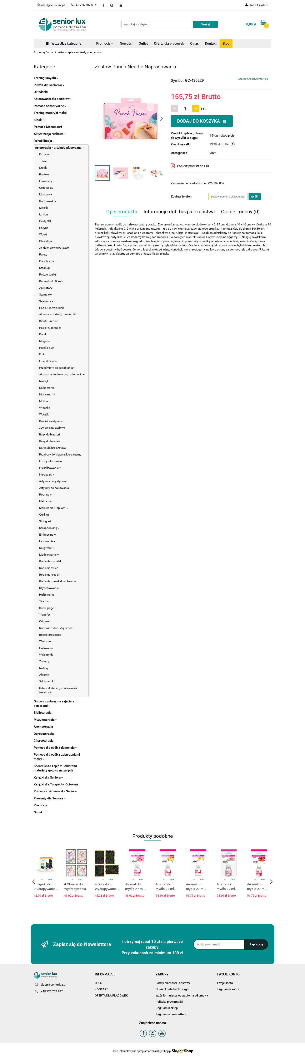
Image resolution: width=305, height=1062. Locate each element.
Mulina (43, 401)
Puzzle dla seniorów (49, 85)
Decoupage (47, 608)
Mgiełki (43, 207)
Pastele (44, 174)
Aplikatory (45, 287)
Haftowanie (46, 594)
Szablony (46, 301)
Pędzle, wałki (47, 274)
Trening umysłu (46, 78)
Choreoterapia (44, 740)
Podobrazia (46, 261)
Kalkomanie (46, 387)
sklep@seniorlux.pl (53, 984)
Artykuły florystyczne (52, 481)
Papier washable (50, 327)
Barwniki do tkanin (51, 281)
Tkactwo (44, 601)
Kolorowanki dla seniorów (53, 99)
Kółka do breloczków (52, 447)
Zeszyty (44, 661)
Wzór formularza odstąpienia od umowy (182, 995)
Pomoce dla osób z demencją (55, 748)
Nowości (126, 43)
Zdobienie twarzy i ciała (54, 247)
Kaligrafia (46, 548)
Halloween (46, 648)
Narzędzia (47, 474)
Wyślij (255, 196)
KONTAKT (101, 989)
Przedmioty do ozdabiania (57, 367)
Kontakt (210, 43)
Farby (44, 154)
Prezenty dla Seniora (49, 798)
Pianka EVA (46, 347)
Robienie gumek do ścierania (57, 581)
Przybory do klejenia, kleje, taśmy (60, 454)
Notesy (43, 668)
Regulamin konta (228, 989)
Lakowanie (47, 541)
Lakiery (44, 214)
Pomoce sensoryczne (50, 106)
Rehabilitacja (44, 141)
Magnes (44, 341)
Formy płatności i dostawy (173, 983)
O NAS (99, 983)
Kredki (43, 167)
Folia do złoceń (49, 361)
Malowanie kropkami (53, 508)
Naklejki (44, 381)
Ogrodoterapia (44, 734)
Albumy (44, 674)
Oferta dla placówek (169, 43)
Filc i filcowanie (50, 467)
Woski (43, 234)
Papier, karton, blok (51, 308)
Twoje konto (225, 983)
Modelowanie (49, 554)
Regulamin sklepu (167, 1008)
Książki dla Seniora (48, 777)
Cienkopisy (46, 187)
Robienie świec (48, 568)
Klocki (39, 120)
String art (45, 521)
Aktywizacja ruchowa (50, 134)
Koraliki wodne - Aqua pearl (56, 628)
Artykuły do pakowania (54, 487)
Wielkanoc (45, 641)
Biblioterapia (42, 713)
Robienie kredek (49, 574)
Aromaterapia (43, 727)
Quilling (44, 514)
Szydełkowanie (49, 588)
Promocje (105, 43)
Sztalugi (44, 267)
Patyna (44, 227)
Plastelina (45, 241)
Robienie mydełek (50, 561)
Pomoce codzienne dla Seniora (55, 791)
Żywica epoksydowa (52, 427)
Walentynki (46, 654)
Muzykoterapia (45, 720)
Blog (226, 43)
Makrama (45, 501)
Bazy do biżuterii (49, 434)
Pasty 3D (45, 221)
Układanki (41, 92)
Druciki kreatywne (50, 421)
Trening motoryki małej (50, 113)
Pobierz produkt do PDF (190, 166)
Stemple (45, 294)
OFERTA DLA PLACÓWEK (111, 995)
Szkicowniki (46, 681)
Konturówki (47, 201)
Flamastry (45, 181)
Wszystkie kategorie (63, 43)
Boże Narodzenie (50, 634)
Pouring (45, 494)
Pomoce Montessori (48, 127)
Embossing (47, 534)
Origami (44, 621)
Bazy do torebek (49, 441)
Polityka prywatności (169, 1001)
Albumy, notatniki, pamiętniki (57, 314)
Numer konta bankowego (172, 989)
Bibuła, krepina (48, 321)
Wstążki (44, 414)
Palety (43, 254)
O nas (194, 43)
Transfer (44, 614)
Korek (43, 334)
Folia (42, 354)
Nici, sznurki (47, 394)
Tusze (44, 161)
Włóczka (44, 407)
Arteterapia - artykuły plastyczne (59, 148)
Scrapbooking (49, 528)
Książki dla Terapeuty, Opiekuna (56, 784)
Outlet (143, 43)
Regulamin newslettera (171, 1014)
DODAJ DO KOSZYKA (201, 121)
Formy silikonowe (50, 461)
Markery (45, 194)
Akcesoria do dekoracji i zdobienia (62, 374)
